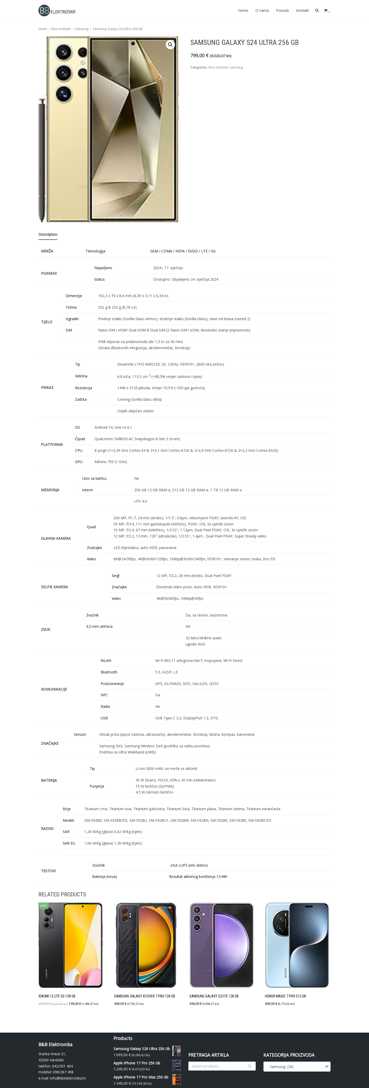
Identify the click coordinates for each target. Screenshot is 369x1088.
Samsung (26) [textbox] (297, 1065)
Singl (115, 574)
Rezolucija (83, 387)
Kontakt (302, 10)
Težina (71, 307)
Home (243, 10)
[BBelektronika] (57, 10)
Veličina (81, 375)
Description (47, 234)
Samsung (82, 29)
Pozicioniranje (112, 682)
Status (99, 279)
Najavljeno (103, 267)
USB (104, 716)
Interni (87, 489)
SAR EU (69, 842)
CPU (78, 449)
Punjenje (97, 785)
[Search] (222, 1064)
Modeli (68, 819)
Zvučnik (92, 614)
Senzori (80, 733)
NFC (104, 694)
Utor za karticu (94, 477)
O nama (262, 10)
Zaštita (81, 399)
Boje (67, 807)
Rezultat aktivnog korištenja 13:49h (198, 875)
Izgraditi (72, 318)
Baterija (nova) (104, 875)
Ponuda (282, 10)
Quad (91, 526)
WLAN (106, 659)
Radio (105, 705)
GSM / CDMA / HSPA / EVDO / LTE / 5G (183, 251)
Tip (77, 363)
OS (77, 427)
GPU (79, 461)
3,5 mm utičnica (99, 625)
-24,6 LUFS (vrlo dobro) (188, 863)
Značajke (94, 546)
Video (91, 558)
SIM (69, 330)
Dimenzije (74, 295)
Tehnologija (95, 251)
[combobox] (297, 1065)
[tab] (47, 235)
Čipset (80, 438)
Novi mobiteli (61, 29)
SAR (66, 830)
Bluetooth (109, 671)
